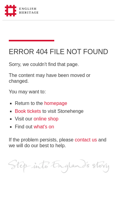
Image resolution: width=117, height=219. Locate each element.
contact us (86, 139)
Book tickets (28, 111)
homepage (55, 103)
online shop (46, 118)
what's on (44, 126)
